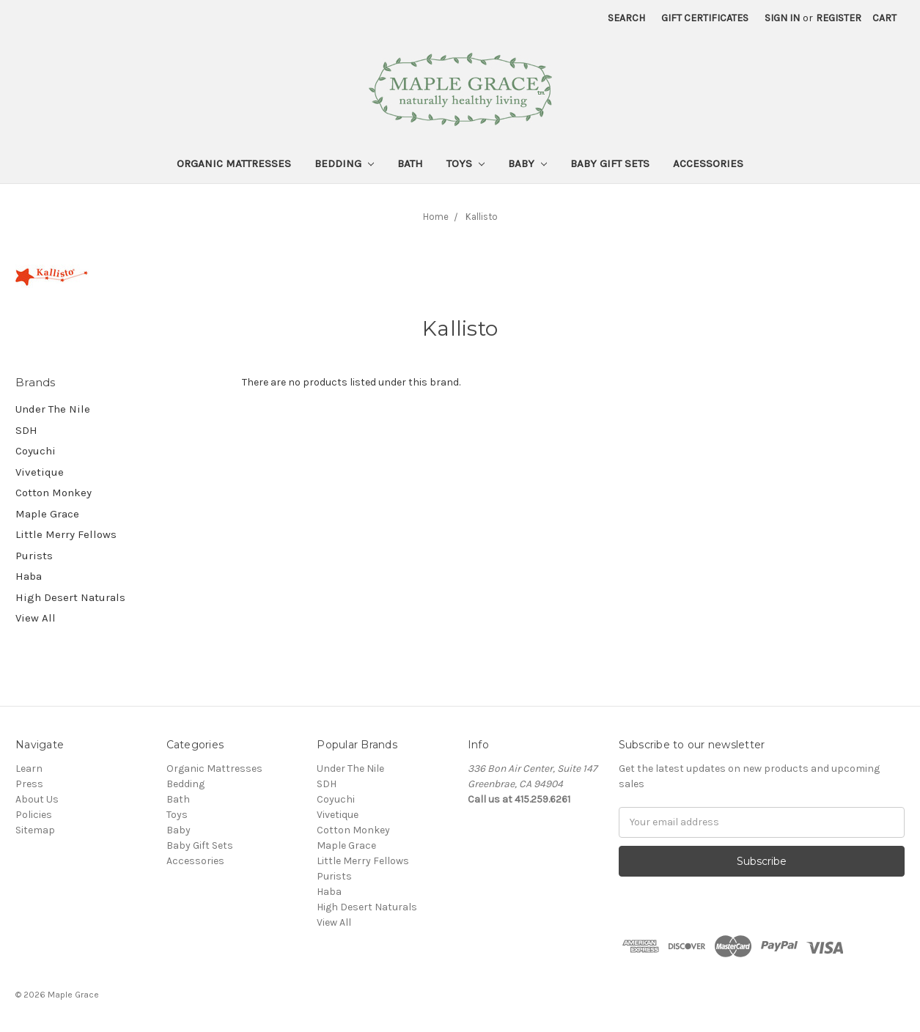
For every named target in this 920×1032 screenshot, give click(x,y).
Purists (34, 555)
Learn (29, 768)
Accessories (708, 163)
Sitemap (35, 830)
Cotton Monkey (53, 492)
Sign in (782, 18)
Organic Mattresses (234, 163)
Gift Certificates (704, 18)
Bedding (344, 163)
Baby (527, 163)
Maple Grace (47, 513)
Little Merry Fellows (66, 534)
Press (29, 784)
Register (838, 18)
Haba (28, 576)
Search (626, 18)
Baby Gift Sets (609, 163)
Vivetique (39, 472)
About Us (37, 799)
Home (436, 216)
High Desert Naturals (70, 597)
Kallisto (481, 216)
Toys (465, 163)
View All (35, 617)
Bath (410, 163)
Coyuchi (35, 450)
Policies (33, 814)
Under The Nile (52, 409)
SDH (26, 430)
